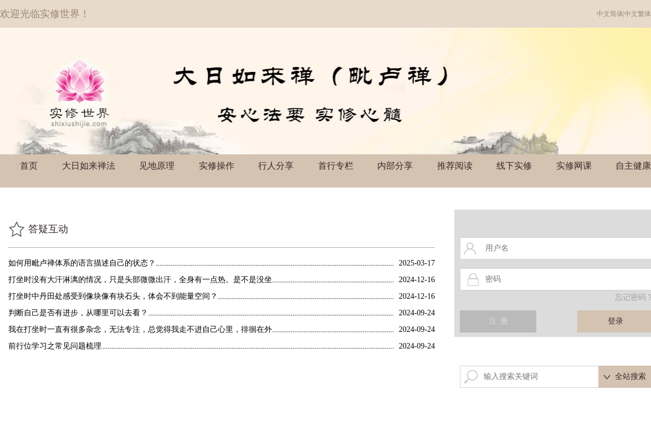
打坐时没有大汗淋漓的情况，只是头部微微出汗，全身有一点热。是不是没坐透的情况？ (140, 279)
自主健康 (633, 165)
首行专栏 (335, 165)
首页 (29, 165)
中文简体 (610, 14)
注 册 (498, 321)
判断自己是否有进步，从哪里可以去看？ (78, 313)
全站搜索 (630, 376)
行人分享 (276, 165)
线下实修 (514, 165)
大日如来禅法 (88, 165)
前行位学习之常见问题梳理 (54, 346)
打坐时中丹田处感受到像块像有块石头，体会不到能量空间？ (113, 296)
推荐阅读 (455, 165)
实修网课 (574, 165)
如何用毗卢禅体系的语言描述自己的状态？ (82, 263)
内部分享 (395, 165)
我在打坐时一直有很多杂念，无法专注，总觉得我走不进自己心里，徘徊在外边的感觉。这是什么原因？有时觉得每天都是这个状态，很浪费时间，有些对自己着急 (140, 329)
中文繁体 (637, 14)
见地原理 (157, 165)
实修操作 (216, 165)
